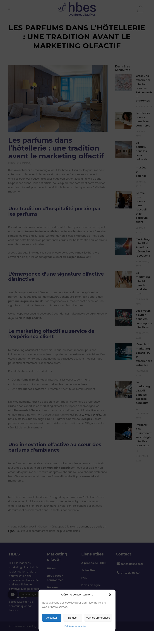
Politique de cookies (75, 626)
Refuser (73, 617)
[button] (110, 594)
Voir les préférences (98, 617)
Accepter (51, 617)
